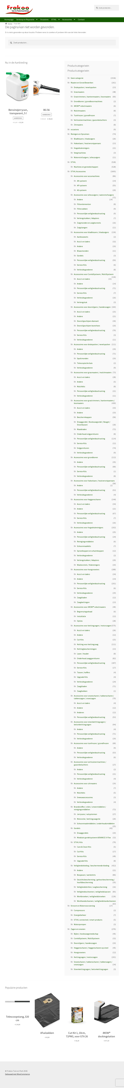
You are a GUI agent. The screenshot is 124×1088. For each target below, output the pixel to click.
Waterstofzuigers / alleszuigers (87, 157)
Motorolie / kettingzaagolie (88, 819)
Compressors (79, 910)
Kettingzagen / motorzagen (85, 957)
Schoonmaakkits (84, 546)
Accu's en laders (83, 241)
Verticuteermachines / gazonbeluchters (90, 120)
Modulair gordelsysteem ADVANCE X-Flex (94, 837)
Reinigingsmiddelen (85, 541)
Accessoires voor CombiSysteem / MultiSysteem (93, 274)
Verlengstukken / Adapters (88, 218)
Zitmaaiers (78, 124)
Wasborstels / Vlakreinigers (88, 565)
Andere (80, 199)
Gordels (80, 255)
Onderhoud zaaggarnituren (88, 658)
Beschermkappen (84, 417)
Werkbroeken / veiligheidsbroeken (91, 896)
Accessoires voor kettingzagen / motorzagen (92, 625)
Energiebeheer (80, 915)
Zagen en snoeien (78, 929)
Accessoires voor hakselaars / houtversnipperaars (94, 480)
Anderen (80, 712)
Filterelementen (84, 204)
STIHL (53, 19)
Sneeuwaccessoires (85, 797)
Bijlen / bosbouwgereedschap (86, 934)
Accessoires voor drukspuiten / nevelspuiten (92, 344)
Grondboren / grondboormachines (88, 101)
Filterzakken (82, 209)
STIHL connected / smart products (88, 920)
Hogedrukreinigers (81, 148)
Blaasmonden (83, 251)
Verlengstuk (82, 302)
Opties (80, 621)
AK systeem (82, 181)
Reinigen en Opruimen (80, 134)
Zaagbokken (82, 691)
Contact (81, 19)
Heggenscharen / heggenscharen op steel (91, 948)
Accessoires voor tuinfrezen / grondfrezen (91, 743)
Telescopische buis (85, 363)
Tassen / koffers (83, 672)
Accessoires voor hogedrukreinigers (88, 527)
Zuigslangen (82, 227)
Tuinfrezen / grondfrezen (84, 115)
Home (10, 23)
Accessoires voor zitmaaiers (85, 783)
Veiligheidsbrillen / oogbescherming (92, 887)
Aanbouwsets (82, 237)
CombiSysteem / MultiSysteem (86, 938)
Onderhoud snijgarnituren (87, 434)
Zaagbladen (82, 597)
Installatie (81, 616)
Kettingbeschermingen (87, 649)
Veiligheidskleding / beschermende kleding (91, 865)
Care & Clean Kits (84, 847)
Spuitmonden (82, 358)
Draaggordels (82, 833)
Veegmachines (80, 153)
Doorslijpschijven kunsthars (88, 325)
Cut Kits (80, 639)
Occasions (44, 19)
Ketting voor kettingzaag (87, 644)
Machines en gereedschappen (86, 167)
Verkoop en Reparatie (25, 19)
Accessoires (67, 19)
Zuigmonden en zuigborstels (89, 223)
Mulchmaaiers (79, 110)
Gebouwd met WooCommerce (17, 1074)
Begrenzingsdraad (84, 611)
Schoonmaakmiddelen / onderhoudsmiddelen (96, 823)
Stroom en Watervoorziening (83, 906)
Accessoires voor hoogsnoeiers (86, 569)
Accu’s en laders (83, 630)
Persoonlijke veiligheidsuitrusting (91, 213)
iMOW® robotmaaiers (83, 106)
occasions (75, 129)
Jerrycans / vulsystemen (87, 814)
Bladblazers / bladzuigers (84, 139)
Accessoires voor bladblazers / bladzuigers (91, 232)
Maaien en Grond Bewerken (82, 82)
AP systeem (82, 185)
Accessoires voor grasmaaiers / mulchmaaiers (93, 372)
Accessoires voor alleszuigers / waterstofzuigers (94, 195)
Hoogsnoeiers (79, 952)
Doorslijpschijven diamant (88, 321)
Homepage (9, 19)
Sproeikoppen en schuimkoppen (90, 551)
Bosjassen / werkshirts (86, 875)
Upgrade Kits (82, 677)
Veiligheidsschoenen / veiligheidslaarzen (94, 891)
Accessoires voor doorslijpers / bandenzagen (92, 307)
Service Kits (82, 265)
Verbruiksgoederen (85, 269)
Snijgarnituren (83, 448)
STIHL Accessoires (78, 171)
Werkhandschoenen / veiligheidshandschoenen (96, 901)
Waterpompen (80, 924)
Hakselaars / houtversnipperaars (87, 143)
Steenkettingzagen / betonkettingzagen (91, 969)
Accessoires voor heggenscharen (87, 499)
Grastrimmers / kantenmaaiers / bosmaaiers (92, 96)
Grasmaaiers (79, 92)
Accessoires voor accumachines (87, 176)
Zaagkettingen (83, 602)
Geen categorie (77, 78)
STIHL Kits (78, 842)
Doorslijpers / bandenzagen (85, 943)
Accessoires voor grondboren (86, 457)
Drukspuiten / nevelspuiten (85, 87)
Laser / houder (83, 653)
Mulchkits (81, 386)
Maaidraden (82, 429)
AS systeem (81, 190)
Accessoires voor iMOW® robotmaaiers (90, 607)
